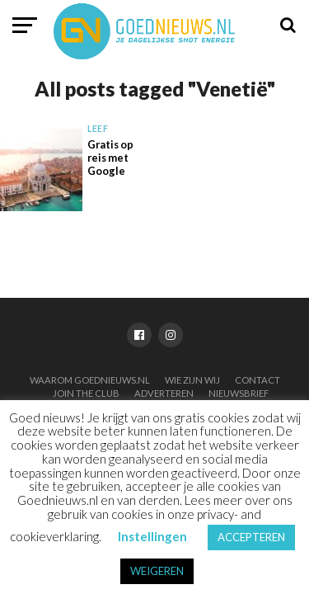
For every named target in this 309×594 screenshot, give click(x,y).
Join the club (86, 393)
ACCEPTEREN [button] (251, 537)
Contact (257, 380)
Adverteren (164, 393)
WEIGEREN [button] (157, 571)
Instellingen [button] (152, 536)
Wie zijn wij (192, 380)
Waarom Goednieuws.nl (90, 380)
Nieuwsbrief (238, 393)
